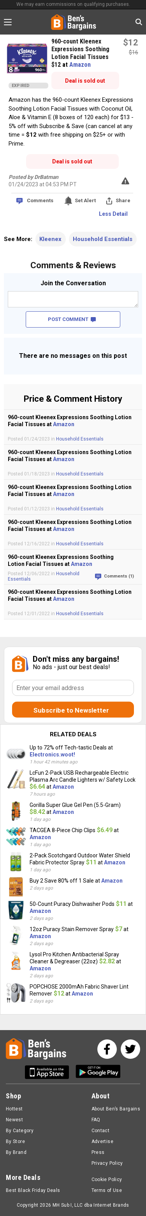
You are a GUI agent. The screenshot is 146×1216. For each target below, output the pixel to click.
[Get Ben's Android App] (98, 1072)
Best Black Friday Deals (33, 1190)
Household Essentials (102, 239)
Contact (100, 1130)
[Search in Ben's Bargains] (138, 21)
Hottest (14, 1109)
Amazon (80, 64)
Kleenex (50, 239)
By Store (15, 1141)
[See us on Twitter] (130, 1049)
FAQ (95, 1119)
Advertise (102, 1141)
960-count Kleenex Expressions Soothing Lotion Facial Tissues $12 (80, 53)
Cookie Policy (106, 1179)
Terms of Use (106, 1190)
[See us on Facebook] (107, 1049)
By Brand (16, 1152)
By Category (19, 1130)
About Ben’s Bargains (115, 1109)
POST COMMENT (72, 319)
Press (98, 1152)
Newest (14, 1119)
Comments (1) (119, 576)
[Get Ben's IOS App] (50, 1072)
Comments (40, 200)
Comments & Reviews (73, 265)
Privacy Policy (107, 1163)
